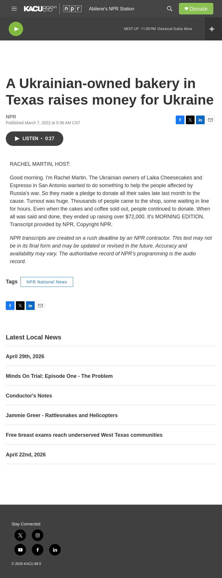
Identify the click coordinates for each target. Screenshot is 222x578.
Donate (199, 9)
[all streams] (213, 28)
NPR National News (47, 282)
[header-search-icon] (169, 8)
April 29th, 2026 (25, 356)
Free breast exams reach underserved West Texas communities (84, 435)
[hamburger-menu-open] (14, 8)
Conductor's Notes (29, 396)
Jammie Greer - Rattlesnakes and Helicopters (62, 415)
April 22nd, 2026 (26, 455)
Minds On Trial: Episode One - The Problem (59, 376)
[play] (16, 29)
